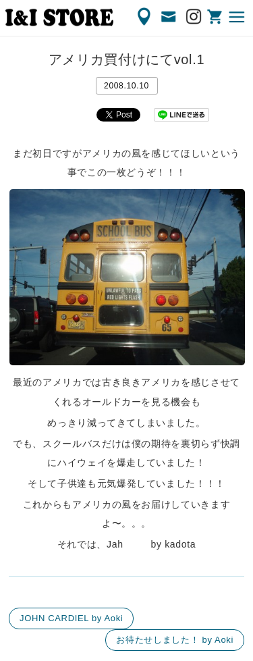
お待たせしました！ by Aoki (174, 640)
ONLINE (216, 17)
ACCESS (145, 17)
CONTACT (169, 17)
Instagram (194, 17)
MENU (237, 17)
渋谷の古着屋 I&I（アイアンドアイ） (59, 17)
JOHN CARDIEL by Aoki (71, 618)
